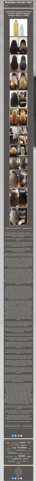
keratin (22, 456)
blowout (24, 445)
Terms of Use (18, 473)
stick (27, 450)
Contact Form (18, 469)
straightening (17, 459)
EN (17, 475)
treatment (12, 453)
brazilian (22, 447)
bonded (25, 459)
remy (14, 448)
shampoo (18, 463)
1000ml (29, 456)
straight (20, 453)
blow (20, 461)
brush (12, 445)
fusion (17, 445)
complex (29, 448)
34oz (16, 456)
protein (8, 445)
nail (24, 461)
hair (29, 442)
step (30, 450)
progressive (9, 450)
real (9, 459)
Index (18, 467)
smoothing (11, 461)
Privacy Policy (18, 471)
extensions (20, 450)
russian (29, 445)
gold (24, 453)
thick (8, 443)
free (28, 461)
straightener (8, 448)
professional (9, 456)
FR (19, 475)
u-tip (17, 461)
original (28, 453)
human (22, 442)
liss (14, 450)
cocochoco (15, 443)
